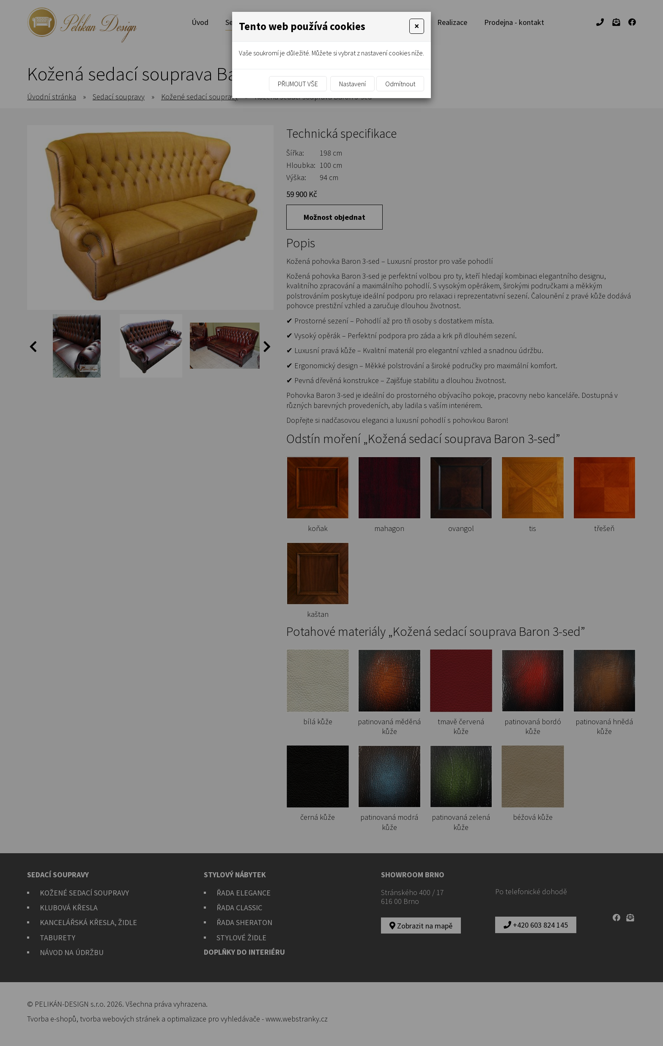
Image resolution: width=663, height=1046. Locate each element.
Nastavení (352, 83)
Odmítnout (400, 83)
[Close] (416, 26)
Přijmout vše (298, 83)
